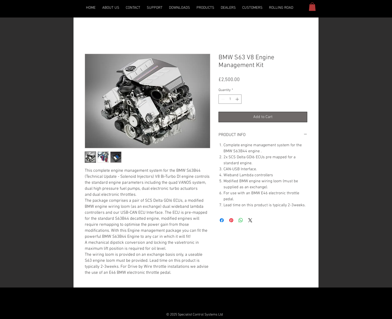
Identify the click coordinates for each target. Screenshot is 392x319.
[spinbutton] (230, 99)
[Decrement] (222, 99)
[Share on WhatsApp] (241, 220)
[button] (179, 8)
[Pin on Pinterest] (231, 220)
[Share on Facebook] (222, 220)
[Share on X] (250, 220)
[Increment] (237, 99)
